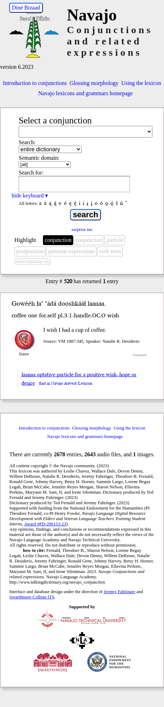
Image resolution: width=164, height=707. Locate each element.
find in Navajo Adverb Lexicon (65, 383)
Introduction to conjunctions (35, 83)
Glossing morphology (94, 83)
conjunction (58, 240)
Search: (27, 142)
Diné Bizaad (26, 8)
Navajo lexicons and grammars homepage (82, 93)
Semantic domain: (39, 158)
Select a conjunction (55, 120)
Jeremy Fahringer (119, 591)
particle (114, 240)
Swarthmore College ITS (32, 597)
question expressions (71, 251)
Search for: (31, 173)
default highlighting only (32, 261)
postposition (30, 251)
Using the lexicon (141, 83)
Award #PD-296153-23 (45, 524)
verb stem (110, 251)
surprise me (81, 229)
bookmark (140, 355)
